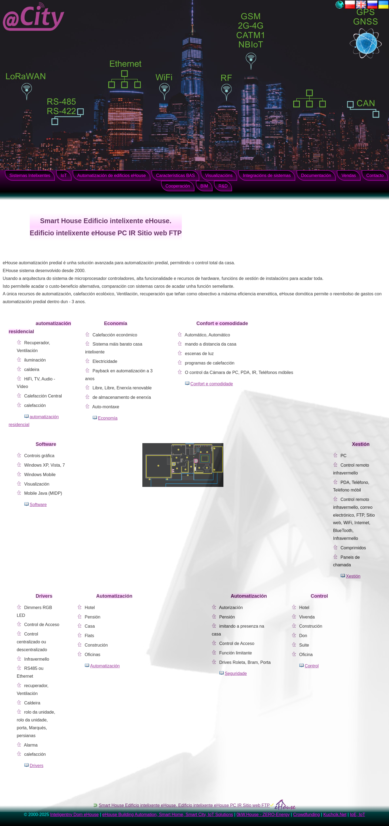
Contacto (375, 175)
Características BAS (175, 175)
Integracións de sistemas (267, 175)
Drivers (36, 765)
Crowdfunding (306, 814)
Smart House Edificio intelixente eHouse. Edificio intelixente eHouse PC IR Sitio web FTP (184, 805)
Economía (108, 418)
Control (312, 666)
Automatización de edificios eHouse (111, 175)
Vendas (348, 175)
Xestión (353, 576)
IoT (64, 175)
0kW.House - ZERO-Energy (263, 814)
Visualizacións (219, 175)
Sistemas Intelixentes (29, 175)
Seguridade (236, 673)
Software (38, 504)
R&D (223, 186)
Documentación (316, 175)
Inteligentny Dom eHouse (74, 814)
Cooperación (178, 186)
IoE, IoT (357, 814)
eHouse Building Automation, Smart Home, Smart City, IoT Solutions (167, 814)
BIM (204, 186)
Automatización (105, 666)
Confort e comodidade (211, 384)
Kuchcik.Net (334, 814)
